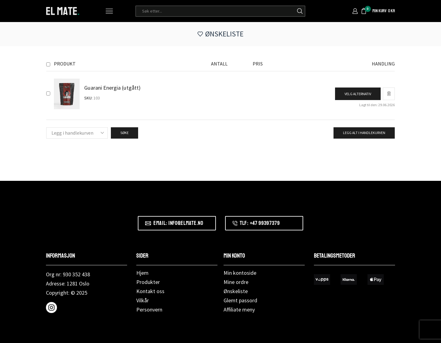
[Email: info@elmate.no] (148, 223)
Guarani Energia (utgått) (112, 87)
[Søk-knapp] (300, 11)
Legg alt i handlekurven (364, 132)
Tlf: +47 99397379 (260, 223)
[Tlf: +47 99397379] (234, 223)
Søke (124, 132)
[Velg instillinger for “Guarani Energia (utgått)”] (358, 94)
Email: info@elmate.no (178, 223)
